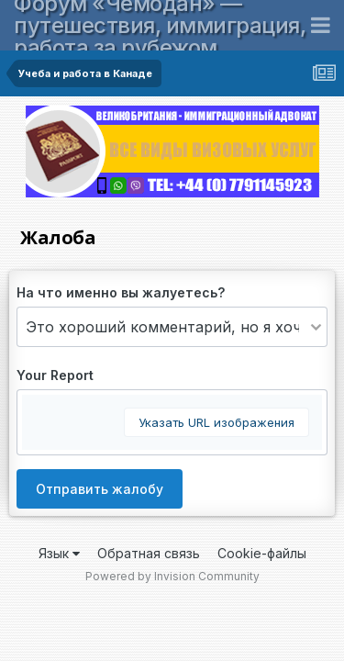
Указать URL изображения (216, 422)
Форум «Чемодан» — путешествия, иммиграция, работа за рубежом (159, 25)
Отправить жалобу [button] (99, 489)
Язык (59, 553)
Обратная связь (148, 553)
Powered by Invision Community (172, 576)
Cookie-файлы (261, 553)
